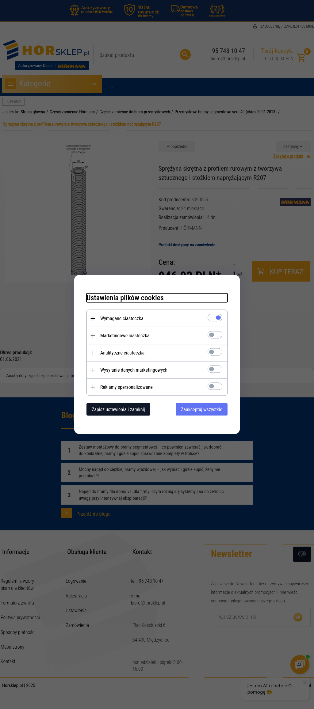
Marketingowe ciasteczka (124, 336)
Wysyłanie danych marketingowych (133, 370)
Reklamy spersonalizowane (126, 387)
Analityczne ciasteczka (122, 353)
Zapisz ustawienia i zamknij (118, 409)
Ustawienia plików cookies (125, 298)
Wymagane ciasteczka (122, 318)
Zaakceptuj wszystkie (201, 409)
